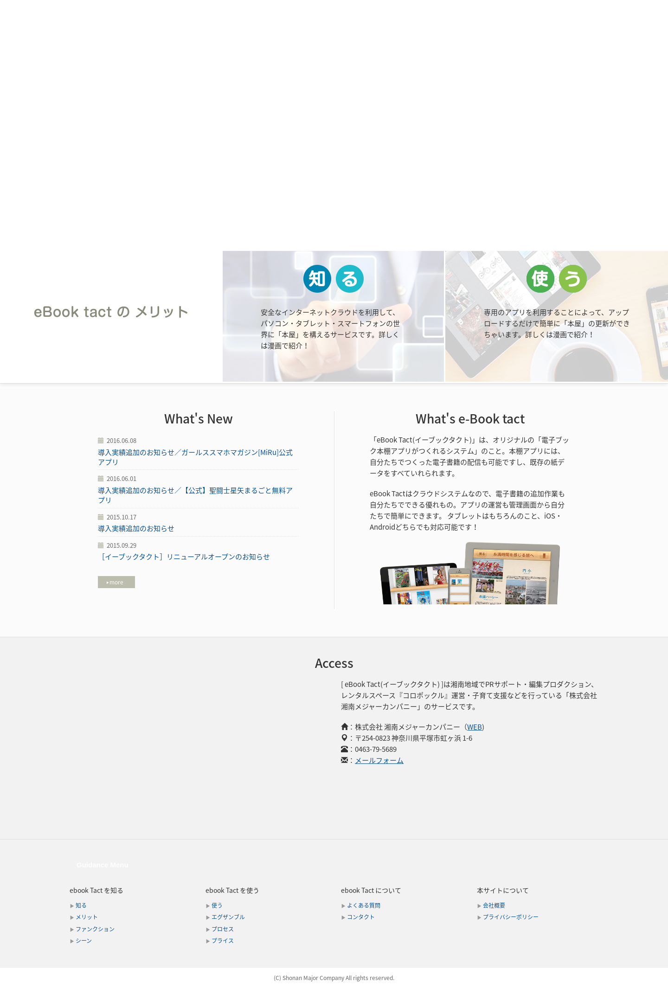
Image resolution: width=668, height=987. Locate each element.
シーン (372, 10)
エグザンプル (424, 10)
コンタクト (579, 10)
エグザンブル (228, 917)
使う (217, 905)
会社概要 (494, 905)
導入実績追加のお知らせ (136, 528)
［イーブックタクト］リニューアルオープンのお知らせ (184, 556)
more (114, 582)
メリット (257, 10)
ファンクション (317, 10)
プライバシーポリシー (511, 917)
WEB (474, 727)
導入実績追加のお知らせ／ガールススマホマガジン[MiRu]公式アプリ (195, 457)
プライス (528, 10)
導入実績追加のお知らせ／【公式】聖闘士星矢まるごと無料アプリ (195, 495)
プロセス (480, 10)
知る (81, 905)
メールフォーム (379, 760)
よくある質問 (363, 905)
